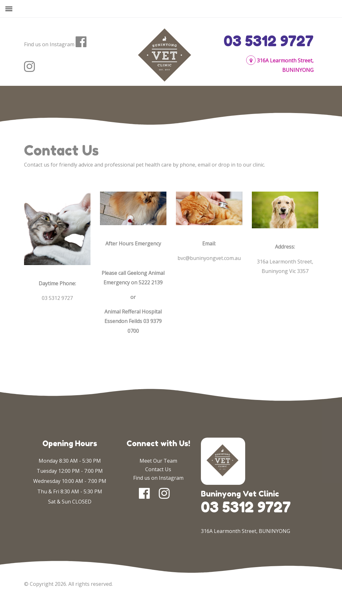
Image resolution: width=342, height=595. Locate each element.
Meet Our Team (158, 460)
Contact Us (158, 469)
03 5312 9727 (269, 41)
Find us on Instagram (49, 44)
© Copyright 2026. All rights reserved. (68, 583)
